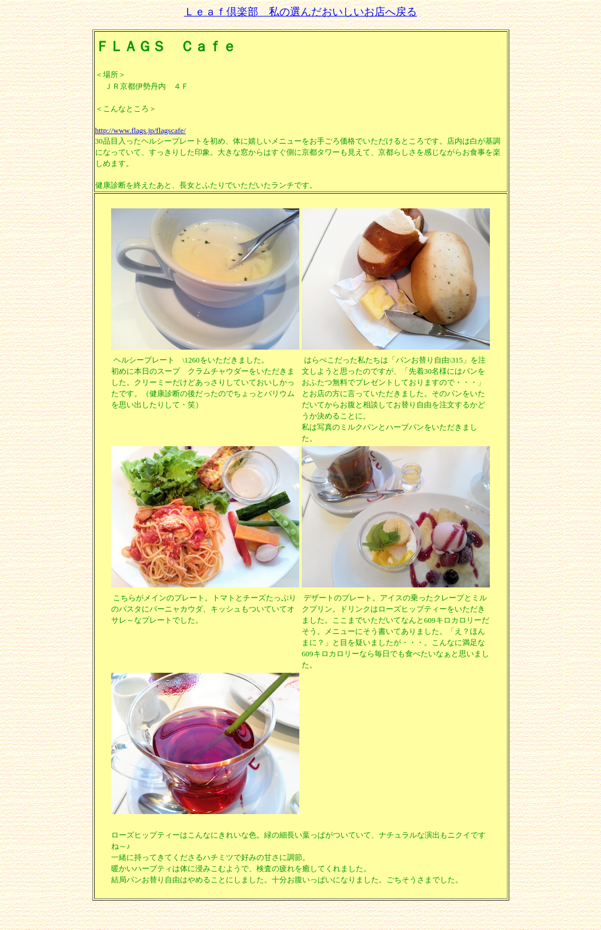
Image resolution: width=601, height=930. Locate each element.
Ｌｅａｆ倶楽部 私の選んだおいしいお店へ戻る (300, 12)
